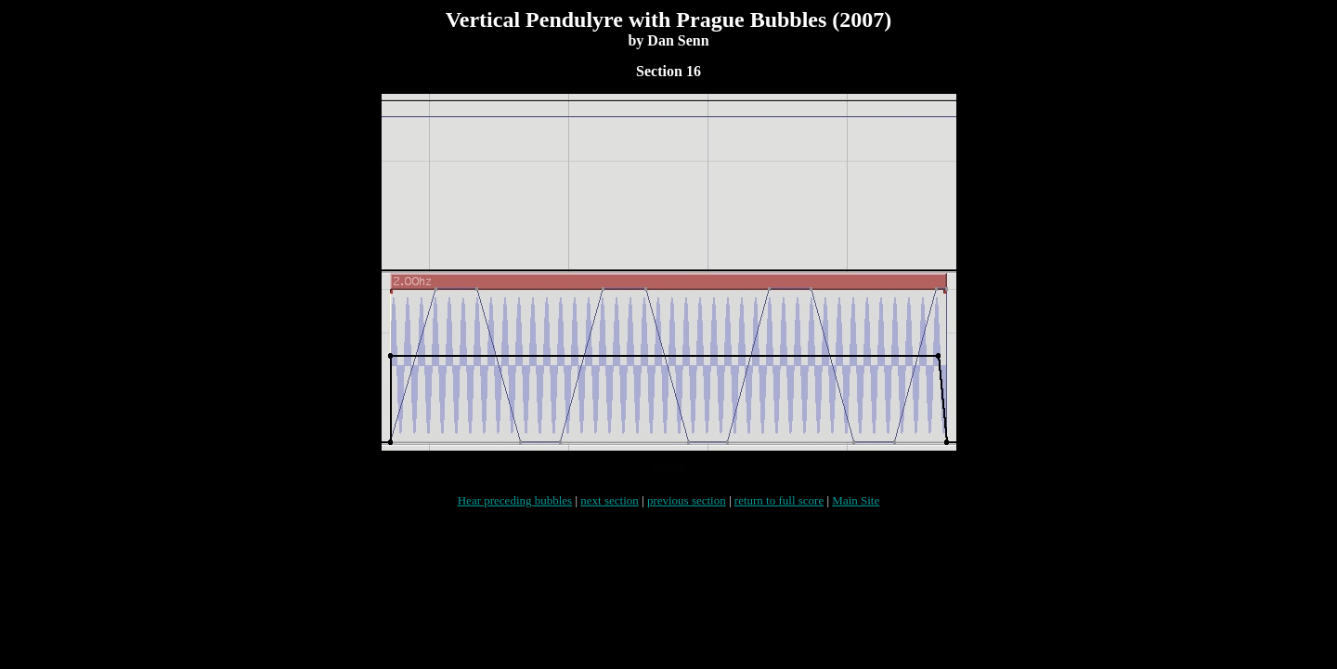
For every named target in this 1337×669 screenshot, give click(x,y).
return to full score (779, 511)
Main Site (855, 511)
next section (609, 511)
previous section (686, 511)
